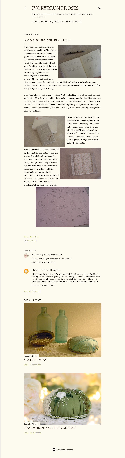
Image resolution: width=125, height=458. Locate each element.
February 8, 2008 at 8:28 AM (43, 262)
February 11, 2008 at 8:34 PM (43, 285)
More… (79, 22)
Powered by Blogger (62, 449)
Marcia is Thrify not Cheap (44, 270)
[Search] (99, 7)
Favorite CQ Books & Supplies (57, 22)
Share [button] (26, 237)
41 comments (35, 365)
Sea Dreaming (35, 360)
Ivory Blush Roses (55, 8)
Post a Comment (31, 291)
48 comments (35, 433)
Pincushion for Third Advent (50, 428)
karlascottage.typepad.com (45, 254)
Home (35, 22)
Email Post (34, 237)
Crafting (32, 240)
